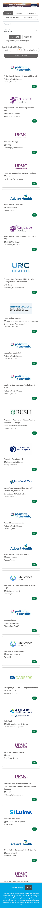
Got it (29, 887)
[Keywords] (21, 23)
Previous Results (21, 56)
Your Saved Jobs (30, 17)
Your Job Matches (12, 17)
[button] (27, 37)
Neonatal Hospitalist (12, 353)
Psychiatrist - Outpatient (14, 651)
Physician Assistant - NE (13, 459)
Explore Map (31, 13)
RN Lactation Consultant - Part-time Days (21, 850)
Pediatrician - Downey (13, 318)
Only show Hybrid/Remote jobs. (18, 40)
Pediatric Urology (11, 142)
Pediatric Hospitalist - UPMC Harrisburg (20, 173)
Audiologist (8, 721)
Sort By (6, 50)
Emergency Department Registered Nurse (21, 687)
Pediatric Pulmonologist (14, 752)
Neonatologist (10, 620)
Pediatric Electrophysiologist (16, 881)
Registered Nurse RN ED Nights (16, 554)
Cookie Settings (17, 887)
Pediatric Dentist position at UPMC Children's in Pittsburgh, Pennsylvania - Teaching (20, 786)
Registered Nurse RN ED (13, 204)
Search (8, 13)
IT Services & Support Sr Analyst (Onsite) (20, 76)
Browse (19, 13)
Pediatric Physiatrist (12, 818)
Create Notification (31, 50)
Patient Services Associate (14, 523)
